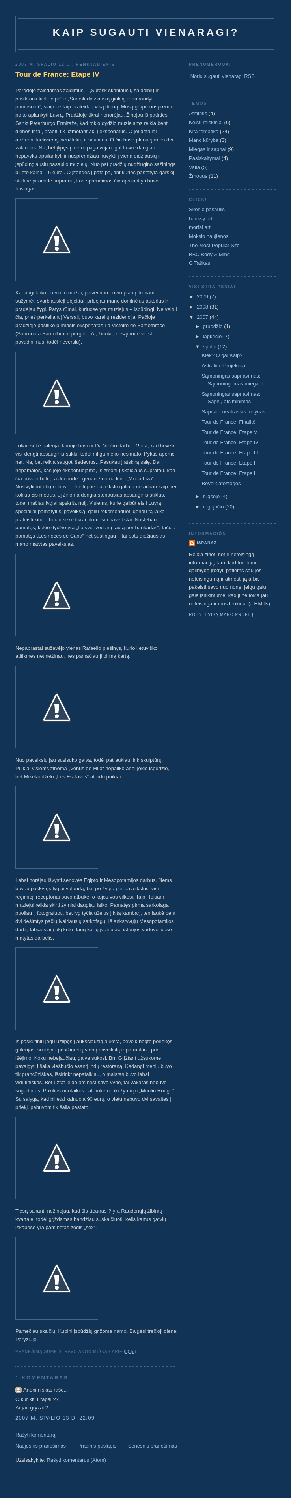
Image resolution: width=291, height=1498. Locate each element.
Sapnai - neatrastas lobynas (233, 412)
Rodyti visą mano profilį (221, 614)
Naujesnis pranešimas (40, 1446)
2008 (203, 307)
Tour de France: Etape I (228, 473)
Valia (194, 167)
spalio (210, 347)
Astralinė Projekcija (223, 365)
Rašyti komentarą (35, 1435)
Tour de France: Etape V (229, 432)
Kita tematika (203, 131)
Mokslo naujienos (208, 236)
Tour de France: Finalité (228, 422)
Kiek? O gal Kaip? (221, 355)
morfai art (200, 227)
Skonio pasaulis (207, 209)
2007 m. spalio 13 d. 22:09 (55, 1418)
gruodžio (213, 326)
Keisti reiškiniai (206, 122)
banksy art (201, 218)
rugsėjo (212, 496)
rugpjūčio (214, 507)
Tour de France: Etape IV (57, 74)
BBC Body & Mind (209, 254)
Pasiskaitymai (204, 158)
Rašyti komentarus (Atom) (76, 1460)
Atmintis (198, 113)
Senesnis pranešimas (152, 1446)
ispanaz (207, 543)
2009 (203, 297)
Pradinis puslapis (97, 1446)
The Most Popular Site (214, 245)
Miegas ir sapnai (207, 149)
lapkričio (213, 336)
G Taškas (199, 263)
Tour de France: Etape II (228, 463)
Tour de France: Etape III (229, 453)
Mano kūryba (203, 140)
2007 (203, 317)
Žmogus (198, 176)
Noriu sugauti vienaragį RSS (222, 76)
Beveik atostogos (221, 483)
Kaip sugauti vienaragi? (145, 32)
